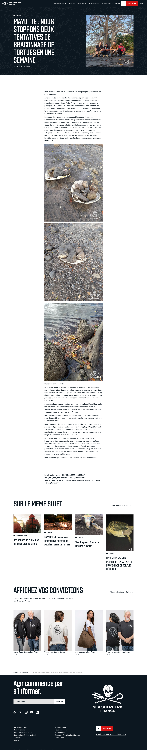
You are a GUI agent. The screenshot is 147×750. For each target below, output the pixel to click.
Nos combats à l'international (25, 735)
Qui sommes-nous (59, 3)
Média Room (59, 738)
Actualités (71, 3)
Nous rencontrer (61, 730)
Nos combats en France (23, 732)
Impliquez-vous (106, 3)
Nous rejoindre (19, 730)
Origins (16, 740)
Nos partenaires (61, 727)
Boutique (117, 3)
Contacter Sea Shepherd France (67, 735)
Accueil (16, 672)
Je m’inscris (59, 701)
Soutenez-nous (93, 3)
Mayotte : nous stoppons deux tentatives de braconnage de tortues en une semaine (57, 672)
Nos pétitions (60, 732)
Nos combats (80, 3)
